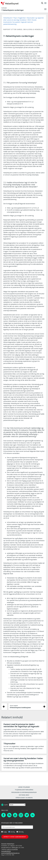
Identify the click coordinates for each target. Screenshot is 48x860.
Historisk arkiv (24, 795)
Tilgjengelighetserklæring (24, 790)
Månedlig (20, 832)
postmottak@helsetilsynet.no (10, 853)
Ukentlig (11, 832)
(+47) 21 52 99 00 (12, 849)
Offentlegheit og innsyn (24, 797)
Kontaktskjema (6, 851)
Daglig (4, 832)
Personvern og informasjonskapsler (24, 792)
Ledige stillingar (24, 787)
